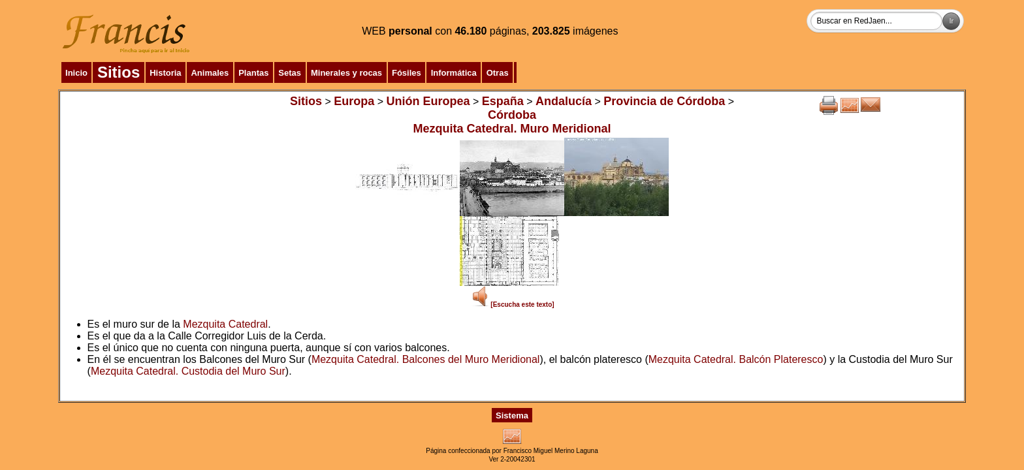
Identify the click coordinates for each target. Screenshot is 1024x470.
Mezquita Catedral (225, 324)
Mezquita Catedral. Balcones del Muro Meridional (426, 359)
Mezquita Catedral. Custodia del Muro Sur (188, 371)
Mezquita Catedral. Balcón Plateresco (736, 359)
